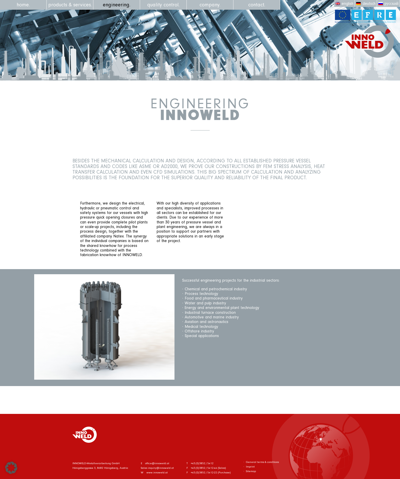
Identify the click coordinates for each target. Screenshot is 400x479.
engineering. (116, 5)
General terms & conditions (262, 462)
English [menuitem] (347, 3)
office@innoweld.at (157, 463)
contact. (256, 5)
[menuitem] (344, 3)
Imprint (250, 466)
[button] (11, 468)
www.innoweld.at (157, 472)
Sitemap (251, 471)
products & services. (70, 5)
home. (23, 5)
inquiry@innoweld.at (161, 468)
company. (209, 5)
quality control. (163, 5)
